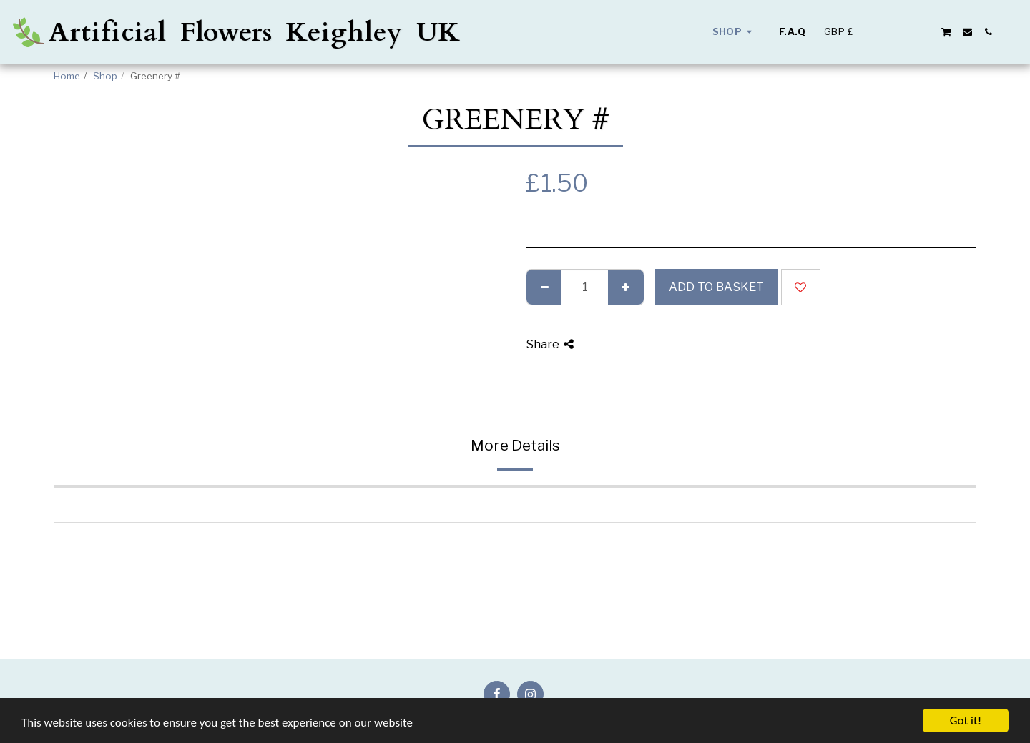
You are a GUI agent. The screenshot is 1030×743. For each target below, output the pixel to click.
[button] (883, 31)
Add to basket (716, 287)
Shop (105, 76)
